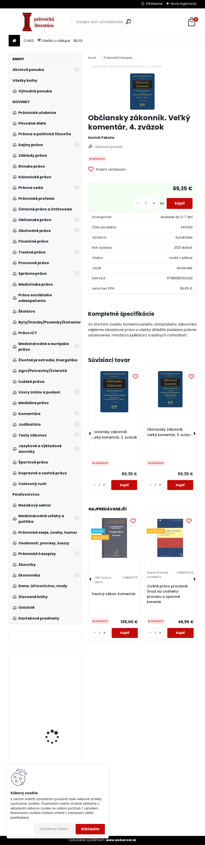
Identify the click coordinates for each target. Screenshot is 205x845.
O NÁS (29, 40)
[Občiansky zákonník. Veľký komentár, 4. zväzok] (142, 91)
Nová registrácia (183, 3)
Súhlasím (90, 829)
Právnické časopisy (118, 58)
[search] (128, 21)
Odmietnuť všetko (54, 829)
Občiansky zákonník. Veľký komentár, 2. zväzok (114, 435)
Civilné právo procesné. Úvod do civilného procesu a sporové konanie (167, 594)
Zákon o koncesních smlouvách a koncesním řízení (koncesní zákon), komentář (58, 692)
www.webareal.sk (121, 840)
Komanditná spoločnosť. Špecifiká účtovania (58, 730)
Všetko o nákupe (53, 40)
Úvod (92, 58)
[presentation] (90, 433)
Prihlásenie (154, 3)
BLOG (78, 40)
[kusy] (143, 203)
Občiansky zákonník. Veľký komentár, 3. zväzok (170, 432)
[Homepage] (14, 41)
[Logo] (40, 22)
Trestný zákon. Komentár (113, 594)
